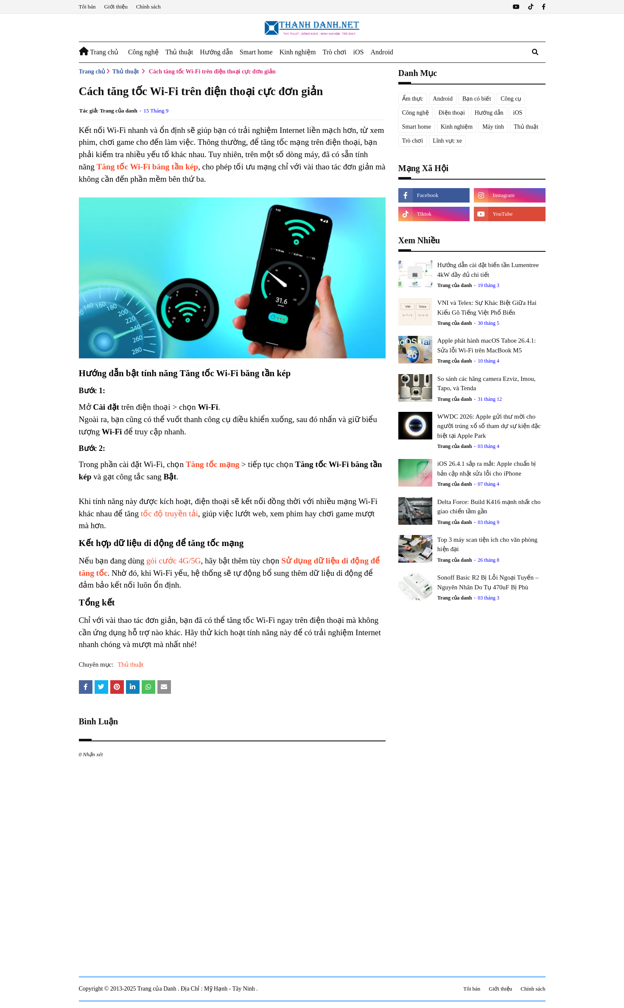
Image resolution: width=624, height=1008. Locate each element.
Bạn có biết (476, 99)
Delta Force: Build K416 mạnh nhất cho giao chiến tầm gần (488, 506)
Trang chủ (92, 71)
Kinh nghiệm (457, 127)
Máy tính (493, 127)
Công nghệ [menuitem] (143, 52)
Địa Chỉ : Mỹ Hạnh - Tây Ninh (218, 988)
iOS (518, 113)
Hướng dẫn (489, 113)
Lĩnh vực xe (447, 141)
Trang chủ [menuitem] (98, 51)
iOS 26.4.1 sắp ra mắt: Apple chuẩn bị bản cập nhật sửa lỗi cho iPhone (486, 468)
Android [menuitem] (382, 52)
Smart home (416, 127)
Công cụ (511, 99)
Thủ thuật (125, 71)
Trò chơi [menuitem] (335, 52)
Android (443, 99)
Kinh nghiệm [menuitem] (298, 52)
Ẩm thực (412, 99)
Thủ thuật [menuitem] (179, 52)
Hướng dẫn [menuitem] (216, 52)
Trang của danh (118, 110)
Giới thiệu (116, 6)
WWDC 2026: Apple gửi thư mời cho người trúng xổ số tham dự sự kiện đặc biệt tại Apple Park (489, 426)
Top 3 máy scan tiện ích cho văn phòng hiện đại (487, 544)
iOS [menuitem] (358, 52)
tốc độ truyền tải (169, 513)
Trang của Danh (157, 988)
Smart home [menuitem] (256, 52)
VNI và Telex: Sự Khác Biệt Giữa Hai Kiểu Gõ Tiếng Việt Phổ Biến (487, 307)
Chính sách (148, 6)
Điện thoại (452, 113)
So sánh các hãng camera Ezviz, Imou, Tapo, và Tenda (486, 383)
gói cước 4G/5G (173, 560)
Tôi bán (87, 6)
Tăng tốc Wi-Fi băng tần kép (147, 166)
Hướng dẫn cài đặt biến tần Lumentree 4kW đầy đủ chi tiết (488, 270)
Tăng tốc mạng (212, 464)
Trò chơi (412, 141)
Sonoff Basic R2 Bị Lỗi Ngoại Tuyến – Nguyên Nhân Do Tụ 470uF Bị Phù (487, 582)
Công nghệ (415, 113)
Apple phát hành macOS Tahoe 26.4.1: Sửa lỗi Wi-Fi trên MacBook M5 (486, 345)
